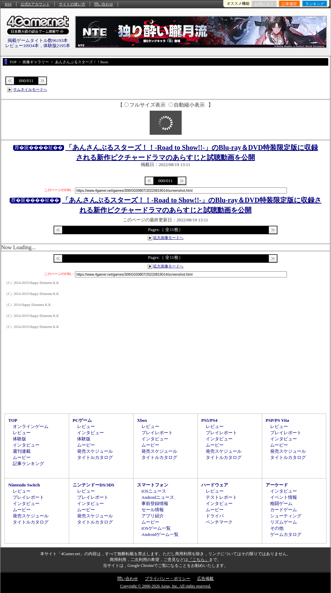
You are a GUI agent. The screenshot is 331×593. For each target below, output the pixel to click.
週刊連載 (22, 451)
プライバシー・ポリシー (167, 578)
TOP (13, 420)
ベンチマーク (219, 522)
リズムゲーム (283, 522)
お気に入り (264, 4)
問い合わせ (103, 4)
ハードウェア (214, 484)
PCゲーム (82, 420)
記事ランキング (28, 463)
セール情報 (152, 509)
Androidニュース (157, 497)
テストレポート (221, 497)
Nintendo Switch (24, 484)
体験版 (19, 438)
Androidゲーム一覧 (160, 534)
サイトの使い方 (72, 4)
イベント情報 (283, 497)
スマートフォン (152, 484)
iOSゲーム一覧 (156, 528)
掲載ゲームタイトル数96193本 (38, 40)
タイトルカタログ (95, 457)
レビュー (22, 432)
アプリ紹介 (152, 515)
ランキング (314, 4)
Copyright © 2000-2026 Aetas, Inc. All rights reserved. (165, 586)
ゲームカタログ (285, 534)
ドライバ (215, 515)
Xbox (142, 420)
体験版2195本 (56, 45)
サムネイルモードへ (30, 89)
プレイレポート (157, 432)
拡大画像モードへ (168, 237)
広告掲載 (205, 578)
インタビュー (26, 445)
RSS (8, 4)
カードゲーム (283, 509)
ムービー (22, 457)
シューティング (285, 515)
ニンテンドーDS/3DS (93, 484)
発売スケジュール (95, 451)
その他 (277, 528)
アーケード (277, 484)
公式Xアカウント (35, 4)
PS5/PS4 (209, 420)
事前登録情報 (154, 503)
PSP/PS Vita (277, 420)
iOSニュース (153, 491)
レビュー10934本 (22, 45)
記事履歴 (289, 4)
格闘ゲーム (281, 503)
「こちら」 (198, 559)
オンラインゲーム (31, 426)
